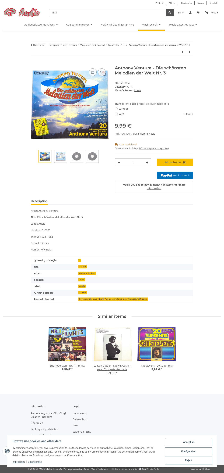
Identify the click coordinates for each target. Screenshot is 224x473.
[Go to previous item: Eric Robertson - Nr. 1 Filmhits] (182, 52)
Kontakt (213, 3)
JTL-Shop (206, 468)
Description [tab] (39, 201)
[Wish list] (198, 12)
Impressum (19, 462)
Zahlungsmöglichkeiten (44, 429)
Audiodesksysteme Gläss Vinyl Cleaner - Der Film (48, 414)
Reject (188, 460)
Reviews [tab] (59, 201)
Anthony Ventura (87, 273)
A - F (129, 86)
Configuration (188, 451)
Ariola (82, 286)
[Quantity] (133, 162)
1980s (81, 279)
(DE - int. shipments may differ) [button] (154, 148)
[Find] (107, 12)
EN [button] (170, 3)
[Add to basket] (33, 64)
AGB (75, 425)
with (156, 114)
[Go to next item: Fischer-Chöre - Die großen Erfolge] (189, 52)
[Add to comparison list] (93, 72)
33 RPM (82, 292)
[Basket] (211, 12)
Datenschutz (35, 462)
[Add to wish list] (102, 72)
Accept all (188, 442)
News (200, 3)
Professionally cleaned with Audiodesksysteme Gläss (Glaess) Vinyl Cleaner (113, 299)
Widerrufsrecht (82, 431)
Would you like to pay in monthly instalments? (154, 186)
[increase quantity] (147, 162)
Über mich (37, 423)
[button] (190, 12)
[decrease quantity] (119, 162)
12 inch (82, 266)
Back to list (38, 44)
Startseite (186, 3)
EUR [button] (157, 3)
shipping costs (146, 133)
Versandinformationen (44, 435)
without (123, 108)
